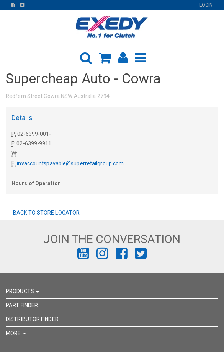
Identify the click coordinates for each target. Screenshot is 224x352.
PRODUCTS (22, 291)
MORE (16, 333)
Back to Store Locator (46, 213)
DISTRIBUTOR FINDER (32, 319)
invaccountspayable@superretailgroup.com (70, 163)
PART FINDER (22, 305)
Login (206, 5)
